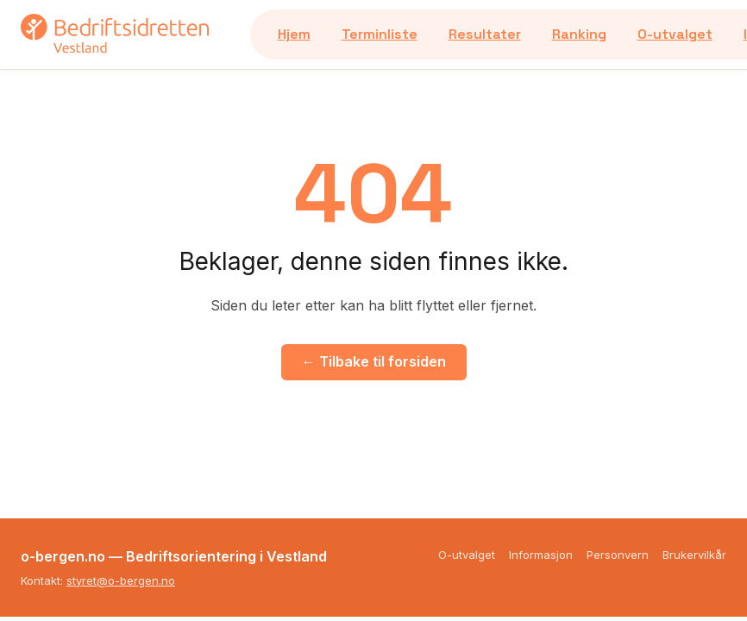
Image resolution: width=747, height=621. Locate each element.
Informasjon (541, 554)
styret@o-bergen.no (120, 580)
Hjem (294, 34)
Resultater (485, 34)
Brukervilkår (694, 554)
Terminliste (379, 34)
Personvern (618, 554)
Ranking (579, 34)
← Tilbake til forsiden (374, 361)
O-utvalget (674, 34)
